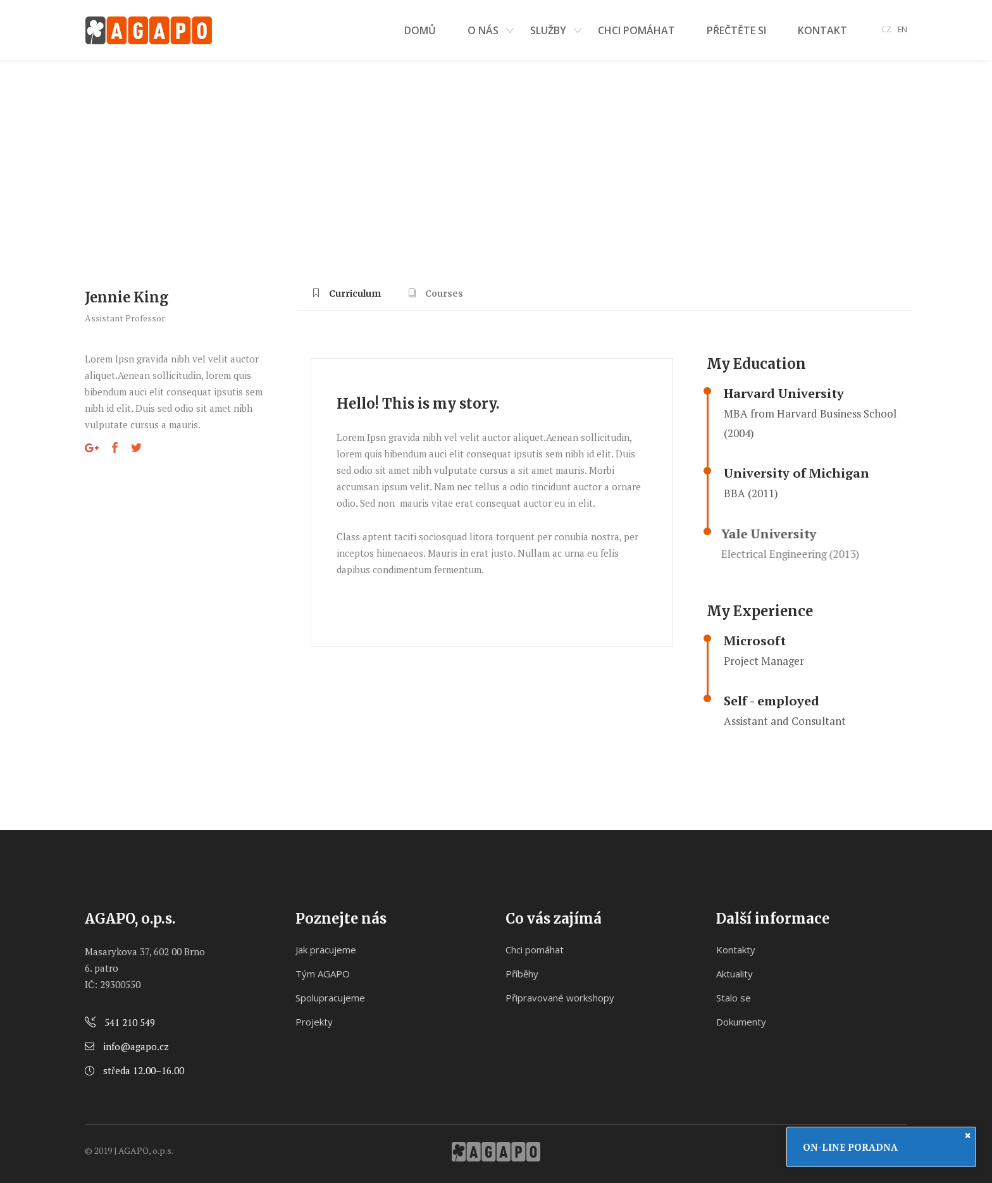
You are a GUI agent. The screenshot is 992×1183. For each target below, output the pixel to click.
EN (902, 29)
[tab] (346, 298)
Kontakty (735, 949)
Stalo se (733, 997)
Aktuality (734, 973)
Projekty (314, 1021)
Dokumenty (741, 1021)
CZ (886, 29)
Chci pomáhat (534, 949)
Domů (97, 157)
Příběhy (521, 973)
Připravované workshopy (559, 997)
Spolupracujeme (330, 997)
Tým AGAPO (322, 973)
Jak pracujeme (325, 949)
